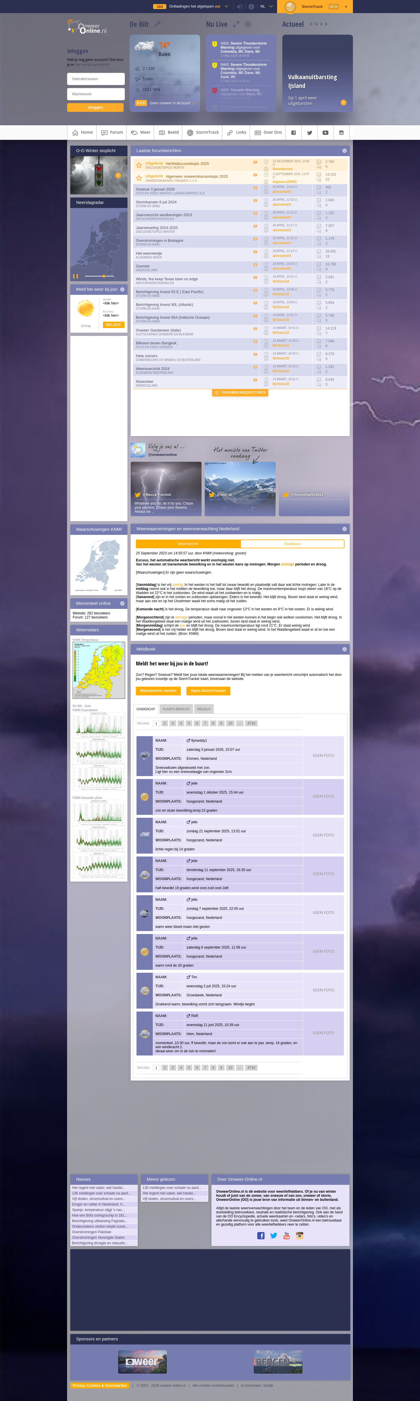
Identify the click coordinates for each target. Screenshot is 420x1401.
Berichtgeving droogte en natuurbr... (100, 1243)
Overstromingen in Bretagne (159, 240)
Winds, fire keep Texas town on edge (167, 279)
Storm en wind (148, 206)
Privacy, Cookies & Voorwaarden (100, 1386)
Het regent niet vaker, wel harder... (98, 1188)
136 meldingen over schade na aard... (101, 1193)
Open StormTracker (208, 690)
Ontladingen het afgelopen (194, 6)
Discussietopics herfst (165, 167)
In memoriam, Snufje (257, 1386)
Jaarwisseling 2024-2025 (157, 227)
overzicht (145, 709)
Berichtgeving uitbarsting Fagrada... (99, 1221)
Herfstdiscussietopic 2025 (187, 163)
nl (262, 6)
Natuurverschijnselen (155, 219)
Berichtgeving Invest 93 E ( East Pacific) (169, 292)
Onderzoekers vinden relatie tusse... (100, 1226)
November (144, 381)
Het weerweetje (149, 253)
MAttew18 (281, 281)
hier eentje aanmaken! (92, 65)
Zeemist (142, 266)
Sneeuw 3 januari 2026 (155, 189)
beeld (168, 133)
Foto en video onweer (154, 347)
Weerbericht (188, 544)
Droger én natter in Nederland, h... (98, 1204)
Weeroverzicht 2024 (152, 368)
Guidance (292, 544)
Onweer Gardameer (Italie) (158, 330)
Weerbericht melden (158, 690)
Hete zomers (147, 356)
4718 (251, 723)
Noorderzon (282, 169)
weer (140, 133)
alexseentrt (282, 192)
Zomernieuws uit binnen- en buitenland (168, 360)
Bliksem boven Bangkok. (156, 343)
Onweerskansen (159, 180)
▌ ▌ (76, 276)
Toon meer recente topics (244, 392)
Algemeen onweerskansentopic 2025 (197, 176)
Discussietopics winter (155, 231)
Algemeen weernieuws (154, 372)
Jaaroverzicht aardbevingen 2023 (164, 215)
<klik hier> (111, 303)
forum (111, 133)
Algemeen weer (149, 257)
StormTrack (202, 133)
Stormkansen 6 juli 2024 (156, 202)
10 (230, 723)
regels (204, 709)
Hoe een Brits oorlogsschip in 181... (99, 1215)
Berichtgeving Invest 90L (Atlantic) (164, 304)
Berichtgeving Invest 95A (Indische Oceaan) (173, 317)
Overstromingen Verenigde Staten (98, 1238)
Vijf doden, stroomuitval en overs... (99, 1199)
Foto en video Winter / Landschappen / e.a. (170, 193)
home (82, 133)
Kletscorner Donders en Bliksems (164, 334)
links (235, 133)
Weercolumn (146, 270)
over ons (267, 133)
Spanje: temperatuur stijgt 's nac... (98, 1210)
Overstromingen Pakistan (91, 1232)
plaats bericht (176, 709)
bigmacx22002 (285, 182)
